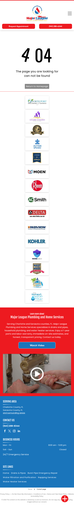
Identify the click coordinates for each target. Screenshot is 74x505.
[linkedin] (19, 431)
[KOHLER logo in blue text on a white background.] (37, 241)
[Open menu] (70, 13)
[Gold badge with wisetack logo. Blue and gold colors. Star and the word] (37, 158)
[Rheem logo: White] (37, 185)
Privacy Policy (4, 494)
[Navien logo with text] (37, 227)
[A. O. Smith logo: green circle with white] (37, 199)
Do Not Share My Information (22, 494)
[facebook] (5, 431)
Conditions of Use (40, 494)
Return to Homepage (37, 86)
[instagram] (14, 431)
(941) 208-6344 (11, 426)
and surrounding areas (14, 412)
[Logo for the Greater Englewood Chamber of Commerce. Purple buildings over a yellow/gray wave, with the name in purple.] (37, 116)
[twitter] (10, 431)
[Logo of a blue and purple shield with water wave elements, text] (37, 255)
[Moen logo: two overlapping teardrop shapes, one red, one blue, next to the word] (37, 171)
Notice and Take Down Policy (57, 494)
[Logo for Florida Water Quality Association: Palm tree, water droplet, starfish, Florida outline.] (37, 282)
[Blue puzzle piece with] (37, 144)
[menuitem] (7, 473)
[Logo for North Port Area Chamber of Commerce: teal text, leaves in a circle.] (37, 102)
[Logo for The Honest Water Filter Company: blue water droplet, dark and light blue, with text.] (37, 296)
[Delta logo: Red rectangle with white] (37, 213)
